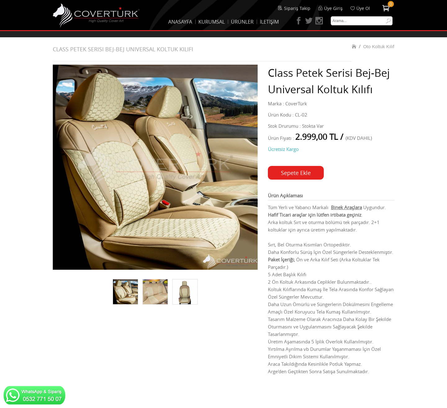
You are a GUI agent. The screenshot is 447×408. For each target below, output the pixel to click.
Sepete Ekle (296, 172)
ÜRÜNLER (242, 21)
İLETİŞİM (269, 21)
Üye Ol (363, 8)
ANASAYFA (180, 21)
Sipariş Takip (297, 8)
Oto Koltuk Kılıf (378, 46)
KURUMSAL (211, 21)
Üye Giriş (333, 8)
